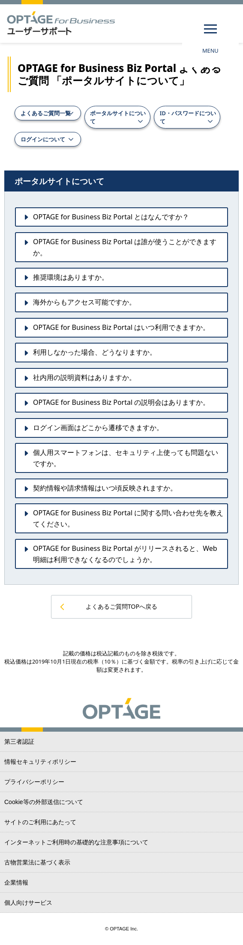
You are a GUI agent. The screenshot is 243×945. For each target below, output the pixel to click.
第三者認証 (19, 741)
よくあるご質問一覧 (46, 113)
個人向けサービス (28, 902)
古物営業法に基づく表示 (37, 862)
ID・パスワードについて (188, 117)
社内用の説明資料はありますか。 (84, 377)
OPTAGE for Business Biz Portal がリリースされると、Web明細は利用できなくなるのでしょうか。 (125, 554)
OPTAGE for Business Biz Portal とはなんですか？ (111, 216)
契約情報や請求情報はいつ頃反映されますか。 (105, 488)
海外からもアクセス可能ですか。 (84, 302)
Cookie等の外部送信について (43, 801)
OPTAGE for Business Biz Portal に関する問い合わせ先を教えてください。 (128, 518)
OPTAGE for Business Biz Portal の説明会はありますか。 (121, 402)
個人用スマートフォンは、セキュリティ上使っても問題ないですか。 (125, 458)
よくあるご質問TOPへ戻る (122, 606)
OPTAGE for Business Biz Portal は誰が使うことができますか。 (124, 247)
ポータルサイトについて (118, 117)
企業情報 (16, 882)
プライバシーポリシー (34, 781)
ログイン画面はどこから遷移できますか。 (98, 427)
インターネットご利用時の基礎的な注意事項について (76, 842)
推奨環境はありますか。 (70, 277)
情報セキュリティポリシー (40, 761)
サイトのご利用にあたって (40, 822)
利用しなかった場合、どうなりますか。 (94, 352)
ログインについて (43, 139)
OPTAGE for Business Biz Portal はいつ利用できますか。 (121, 327)
